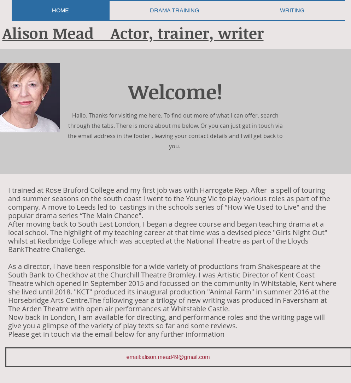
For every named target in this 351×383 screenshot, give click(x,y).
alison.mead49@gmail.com (175, 357)
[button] (292, 10)
